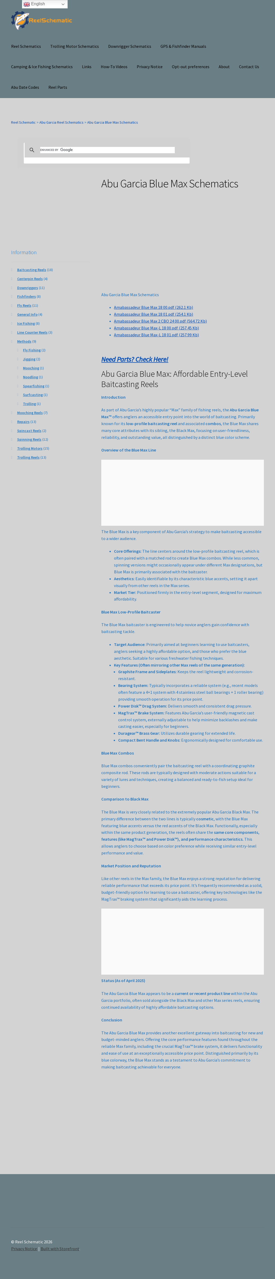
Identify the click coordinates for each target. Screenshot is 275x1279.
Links (86, 66)
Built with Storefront (60, 1248)
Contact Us (249, 66)
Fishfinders (26, 296)
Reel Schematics (26, 46)
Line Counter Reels (32, 332)
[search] (107, 150)
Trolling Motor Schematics (74, 46)
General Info (27, 314)
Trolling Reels (28, 457)
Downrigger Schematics (129, 46)
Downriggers (27, 287)
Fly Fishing (32, 350)
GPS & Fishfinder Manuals (183, 46)
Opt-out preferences (190, 66)
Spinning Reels (29, 439)
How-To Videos (114, 66)
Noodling (30, 377)
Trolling (29, 403)
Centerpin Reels (30, 278)
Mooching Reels (30, 412)
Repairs (23, 421)
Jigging (29, 359)
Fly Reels (24, 305)
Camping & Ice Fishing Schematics (42, 66)
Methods (24, 341)
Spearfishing (33, 386)
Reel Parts (57, 87)
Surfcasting (33, 394)
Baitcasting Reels (31, 269)
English (34, 4)
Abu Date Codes (25, 87)
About (224, 66)
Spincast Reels (29, 430)
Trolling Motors (30, 448)
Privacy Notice (150, 66)
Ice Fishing (26, 323)
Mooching (31, 368)
